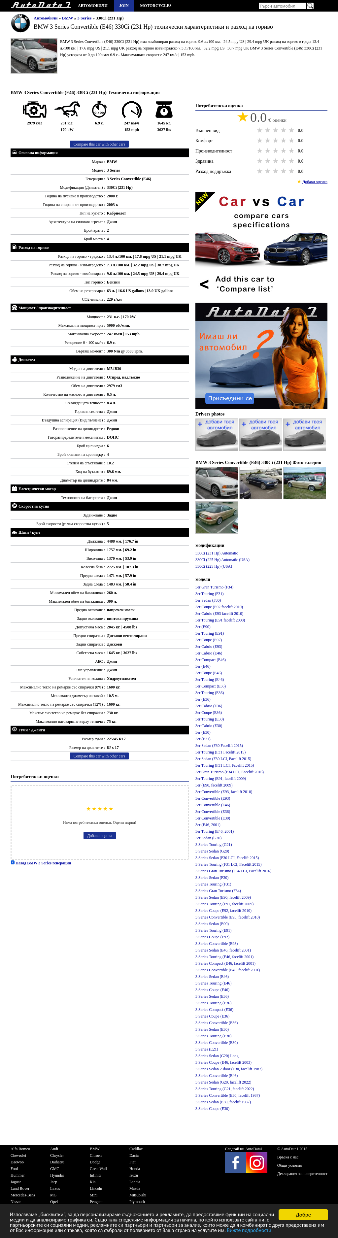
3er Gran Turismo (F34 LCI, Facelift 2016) (229, 772)
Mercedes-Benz (23, 1195)
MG (53, 1195)
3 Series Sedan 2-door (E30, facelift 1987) (228, 1069)
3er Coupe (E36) (208, 712)
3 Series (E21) (206, 1049)
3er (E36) (203, 699)
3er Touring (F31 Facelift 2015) (220, 752)
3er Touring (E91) (209, 633)
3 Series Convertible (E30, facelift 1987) (227, 1095)
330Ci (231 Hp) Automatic (216, 553)
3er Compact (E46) (210, 659)
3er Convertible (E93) (212, 798)
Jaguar (16, 1182)
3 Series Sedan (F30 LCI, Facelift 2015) (227, 857)
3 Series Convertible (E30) (216, 1042)
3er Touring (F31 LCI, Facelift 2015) (224, 765)
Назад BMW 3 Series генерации (41, 863)
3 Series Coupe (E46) (212, 989)
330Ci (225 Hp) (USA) (213, 566)
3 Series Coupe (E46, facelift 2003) (223, 1062)
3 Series (84, 18)
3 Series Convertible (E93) (216, 943)
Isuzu (133, 1175)
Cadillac (136, 1149)
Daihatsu (57, 1162)
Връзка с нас (287, 1157)
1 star (260, 130)
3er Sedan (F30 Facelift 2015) (219, 745)
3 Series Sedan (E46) (212, 976)
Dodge (95, 1162)
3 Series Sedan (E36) (212, 996)
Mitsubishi (137, 1195)
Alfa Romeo (20, 1149)
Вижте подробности (43, 1231)
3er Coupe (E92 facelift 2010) (219, 607)
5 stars (292, 130)
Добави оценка (99, 835)
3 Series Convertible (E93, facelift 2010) (227, 917)
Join (124, 5)
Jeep (53, 1182)
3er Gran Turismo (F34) (214, 587)
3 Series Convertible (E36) (216, 1023)
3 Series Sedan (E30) (212, 1029)
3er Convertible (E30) (212, 818)
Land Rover (20, 1188)
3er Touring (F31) (209, 593)
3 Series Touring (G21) (213, 844)
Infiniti (95, 1175)
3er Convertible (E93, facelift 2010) (223, 791)
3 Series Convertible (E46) (216, 1075)
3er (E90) (203, 626)
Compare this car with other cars (99, 144)
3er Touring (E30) (209, 719)
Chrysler (57, 1155)
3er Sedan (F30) (208, 600)
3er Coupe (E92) (208, 640)
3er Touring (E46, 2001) (214, 831)
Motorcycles (156, 5)
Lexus (55, 1188)
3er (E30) (203, 732)
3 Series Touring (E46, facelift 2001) (224, 956)
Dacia (134, 1155)
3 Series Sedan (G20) (212, 851)
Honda (134, 1168)
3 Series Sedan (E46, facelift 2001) (223, 950)
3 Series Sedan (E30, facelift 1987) (223, 1102)
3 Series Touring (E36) (213, 1003)
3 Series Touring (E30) (213, 1036)
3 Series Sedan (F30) (211, 877)
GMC (54, 1168)
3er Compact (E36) (210, 686)
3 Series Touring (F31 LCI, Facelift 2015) (228, 864)
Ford (14, 1168)
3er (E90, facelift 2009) (214, 785)
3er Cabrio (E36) (208, 706)
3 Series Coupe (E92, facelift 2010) (223, 910)
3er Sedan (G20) (208, 838)
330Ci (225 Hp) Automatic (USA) (222, 559)
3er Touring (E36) (209, 692)
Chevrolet (18, 1155)
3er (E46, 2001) (207, 824)
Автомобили (93, 5)
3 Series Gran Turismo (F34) (218, 890)
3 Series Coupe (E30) (212, 1108)
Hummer (18, 1175)
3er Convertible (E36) (212, 811)
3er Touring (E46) (209, 679)
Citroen (96, 1155)
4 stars (284, 130)
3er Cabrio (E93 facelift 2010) (219, 613)
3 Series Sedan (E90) (212, 923)
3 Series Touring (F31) (213, 884)
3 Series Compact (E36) (214, 1009)
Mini (93, 1195)
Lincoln (96, 1188)
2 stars (268, 130)
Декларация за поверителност (302, 1173)
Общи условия (289, 1165)
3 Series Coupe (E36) (212, 1016)
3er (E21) (203, 739)
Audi (54, 1149)
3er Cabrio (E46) (208, 653)
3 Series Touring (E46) (213, 983)
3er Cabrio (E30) (208, 725)
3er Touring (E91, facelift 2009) (220, 778)
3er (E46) (203, 666)
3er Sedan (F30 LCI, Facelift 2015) (223, 758)
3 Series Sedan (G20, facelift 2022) (223, 1082)
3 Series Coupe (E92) (212, 937)
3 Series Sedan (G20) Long (217, 1056)
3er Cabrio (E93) (208, 646)
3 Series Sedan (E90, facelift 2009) (223, 897)
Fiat (132, 1162)
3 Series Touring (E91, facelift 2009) (224, 904)
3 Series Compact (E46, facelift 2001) (225, 963)
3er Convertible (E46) (212, 805)
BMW (68, 18)
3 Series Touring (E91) (213, 930)
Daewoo (17, 1162)
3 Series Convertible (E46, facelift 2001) (227, 970)
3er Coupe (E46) (208, 673)
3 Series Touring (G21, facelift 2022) (224, 1089)
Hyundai (57, 1175)
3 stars (276, 130)
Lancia (134, 1182)
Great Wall (98, 1168)
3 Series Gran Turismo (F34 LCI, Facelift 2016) (233, 871)
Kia (92, 1182)
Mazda (134, 1188)
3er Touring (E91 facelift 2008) (220, 620)
